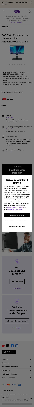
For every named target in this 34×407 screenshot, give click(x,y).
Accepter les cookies (17, 215)
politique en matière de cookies (16, 207)
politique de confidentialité (14, 209)
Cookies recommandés (17, 226)
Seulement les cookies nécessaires (17, 221)
